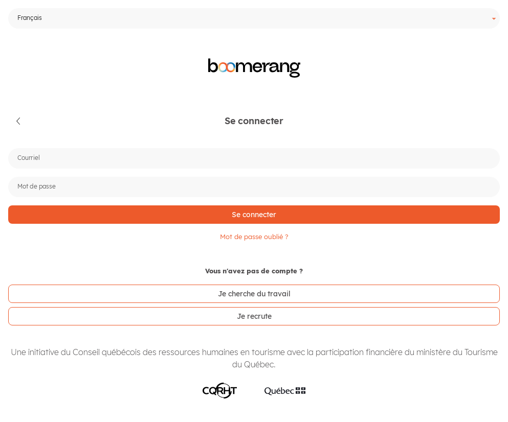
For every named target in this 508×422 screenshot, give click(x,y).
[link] (254, 294)
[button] (19, 121)
